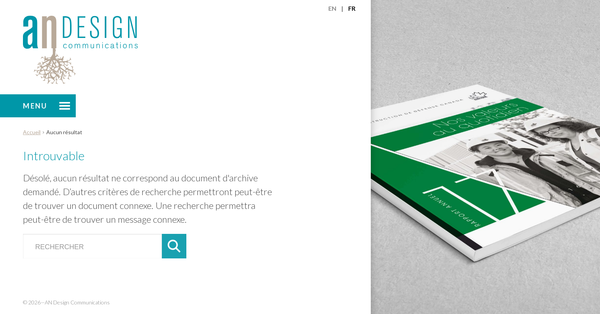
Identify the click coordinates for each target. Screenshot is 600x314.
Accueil (32, 132)
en (332, 8)
